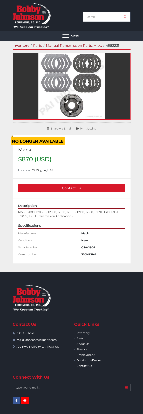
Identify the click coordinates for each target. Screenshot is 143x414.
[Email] (72, 387)
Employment (86, 355)
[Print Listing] (86, 128)
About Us (83, 344)
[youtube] (25, 400)
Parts (80, 338)
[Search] (104, 17)
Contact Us (71, 188)
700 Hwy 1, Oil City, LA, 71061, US (37, 346)
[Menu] (65, 36)
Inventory (83, 333)
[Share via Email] (59, 128)
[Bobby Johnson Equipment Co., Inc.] (32, 298)
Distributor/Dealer (89, 360)
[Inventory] (21, 45)
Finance (82, 349)
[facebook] (16, 400)
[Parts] (37, 45)
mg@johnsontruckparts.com (37, 339)
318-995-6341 (25, 333)
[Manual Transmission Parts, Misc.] (74, 45)
